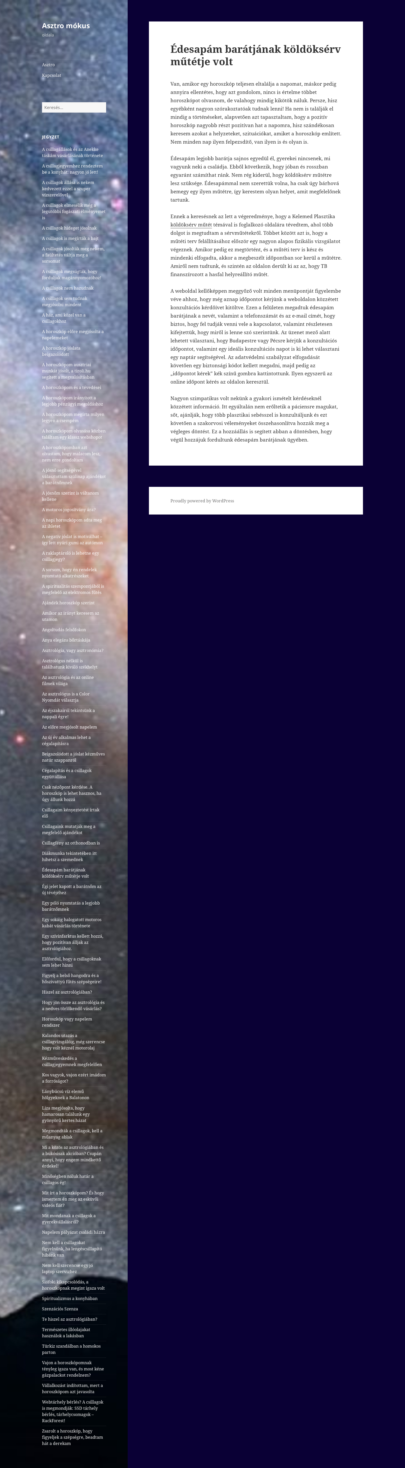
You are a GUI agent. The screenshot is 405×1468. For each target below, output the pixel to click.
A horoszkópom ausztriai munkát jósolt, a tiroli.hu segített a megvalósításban (68, 371)
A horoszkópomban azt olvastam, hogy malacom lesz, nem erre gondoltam (71, 454)
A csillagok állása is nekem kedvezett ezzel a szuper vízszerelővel (68, 189)
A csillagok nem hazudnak (67, 288)
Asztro (48, 65)
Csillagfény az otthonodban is (71, 843)
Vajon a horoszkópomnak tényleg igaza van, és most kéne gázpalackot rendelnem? (73, 1369)
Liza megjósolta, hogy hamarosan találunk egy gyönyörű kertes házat (66, 1114)
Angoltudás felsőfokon (64, 630)
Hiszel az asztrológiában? (67, 992)
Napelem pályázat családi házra (73, 1232)
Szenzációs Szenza (60, 1309)
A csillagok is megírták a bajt (70, 238)
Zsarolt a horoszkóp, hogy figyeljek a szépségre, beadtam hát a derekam (72, 1437)
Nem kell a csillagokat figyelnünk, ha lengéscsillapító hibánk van (72, 1249)
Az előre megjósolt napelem (69, 727)
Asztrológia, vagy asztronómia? (73, 650)
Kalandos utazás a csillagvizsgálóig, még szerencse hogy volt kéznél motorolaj (73, 1042)
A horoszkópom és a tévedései (71, 387)
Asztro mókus (66, 25)
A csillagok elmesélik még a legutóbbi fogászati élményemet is (74, 211)
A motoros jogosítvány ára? (69, 509)
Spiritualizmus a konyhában (70, 1298)
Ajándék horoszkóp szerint (68, 603)
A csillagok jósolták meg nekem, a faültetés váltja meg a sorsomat (73, 255)
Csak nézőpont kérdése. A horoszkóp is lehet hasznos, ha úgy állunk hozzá (71, 793)
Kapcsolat (51, 75)
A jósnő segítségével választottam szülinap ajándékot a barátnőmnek (74, 476)
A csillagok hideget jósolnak (69, 228)
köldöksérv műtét (191, 224)
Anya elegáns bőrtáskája (66, 640)
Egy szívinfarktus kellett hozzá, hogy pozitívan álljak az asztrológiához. (72, 942)
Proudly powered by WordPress (202, 501)
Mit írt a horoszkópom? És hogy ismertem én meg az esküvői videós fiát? (73, 1199)
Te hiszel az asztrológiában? (69, 1319)
